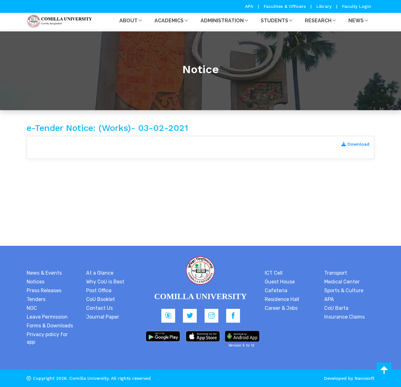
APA (250, 6)
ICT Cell (274, 273)
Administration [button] (222, 21)
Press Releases (44, 290)
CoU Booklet (100, 299)
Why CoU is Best (105, 282)
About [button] (128, 21)
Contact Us (99, 308)
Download (355, 144)
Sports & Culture (343, 290)
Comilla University (88, 378)
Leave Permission (47, 317)
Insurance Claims (344, 317)
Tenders (36, 299)
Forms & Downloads (50, 326)
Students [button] (274, 21)
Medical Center (342, 282)
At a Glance (99, 273)
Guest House (280, 282)
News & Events (44, 273)
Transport (335, 273)
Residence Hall (282, 299)
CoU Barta (336, 308)
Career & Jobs (281, 308)
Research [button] (318, 21)
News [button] (356, 21)
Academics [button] (169, 21)
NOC (32, 308)
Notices (35, 282)
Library (324, 6)
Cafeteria (276, 290)
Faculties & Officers (285, 6)
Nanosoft (364, 378)
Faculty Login (356, 6)
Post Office (99, 290)
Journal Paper (102, 317)
